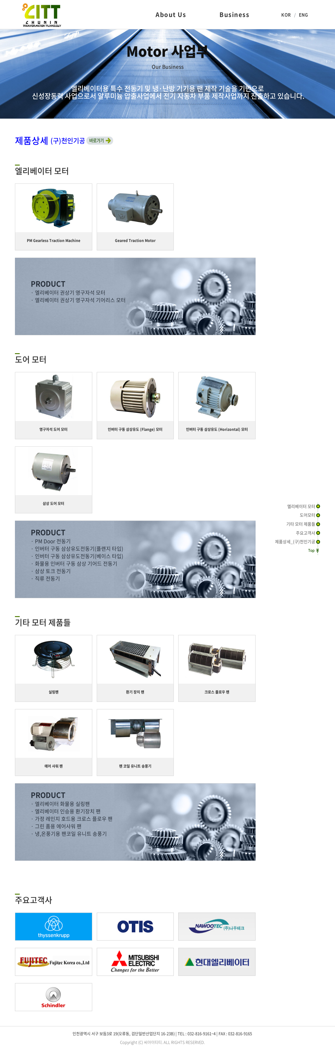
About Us (171, 14)
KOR (286, 15)
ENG (303, 15)
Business (234, 14)
